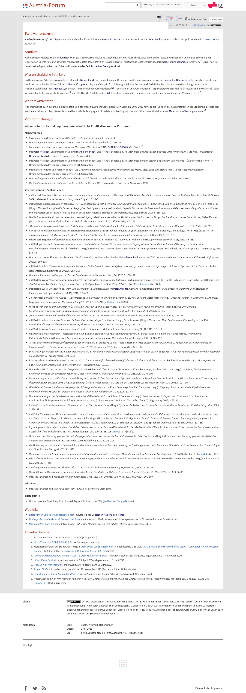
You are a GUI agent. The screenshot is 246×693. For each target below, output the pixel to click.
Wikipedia (127, 601)
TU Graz (215, 5)
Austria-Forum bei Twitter (35, 688)
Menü (194, 5)
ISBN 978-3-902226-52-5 (120, 147)
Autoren (178, 601)
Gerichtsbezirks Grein (97, 66)
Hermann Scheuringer (84, 151)
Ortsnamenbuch (38, 156)
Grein (70, 39)
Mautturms (175, 111)
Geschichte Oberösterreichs (178, 80)
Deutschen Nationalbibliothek (108, 514)
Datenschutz (202, 688)
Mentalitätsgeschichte (80, 84)
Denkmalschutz (211, 39)
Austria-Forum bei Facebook (26, 688)
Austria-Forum (47, 5)
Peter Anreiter (120, 288)
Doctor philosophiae (175, 61)
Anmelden (216, 19)
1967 (51, 39)
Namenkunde (87, 80)
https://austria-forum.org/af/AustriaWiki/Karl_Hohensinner (112, 632)
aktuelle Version (197, 25)
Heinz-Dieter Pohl (128, 257)
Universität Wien (66, 57)
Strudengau (57, 88)
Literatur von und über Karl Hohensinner (51, 514)
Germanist (107, 39)
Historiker (119, 39)
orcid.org (95, 542)
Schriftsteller (156, 39)
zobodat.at (118, 431)
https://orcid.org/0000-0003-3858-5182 (54, 542)
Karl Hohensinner (152, 601)
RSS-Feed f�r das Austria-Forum (44, 688)
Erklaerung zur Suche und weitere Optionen (161, 4)
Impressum (217, 688)
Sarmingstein (191, 111)
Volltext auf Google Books (118, 501)
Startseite (26, 5)
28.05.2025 (167, 601)
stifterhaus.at (144, 284)
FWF (108, 93)
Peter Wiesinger (41, 151)
